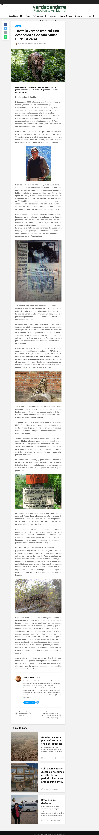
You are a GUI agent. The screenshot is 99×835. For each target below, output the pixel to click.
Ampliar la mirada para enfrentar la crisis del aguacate (51, 740)
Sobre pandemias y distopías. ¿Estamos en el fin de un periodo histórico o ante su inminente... (52, 775)
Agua (27, 16)
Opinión (88, 16)
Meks (51, 831)
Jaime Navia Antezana (47, 758)
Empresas (78, 16)
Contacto (58, 21)
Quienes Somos (45, 21)
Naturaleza (52, 16)
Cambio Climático (66, 16)
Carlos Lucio (45, 789)
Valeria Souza (45, 820)
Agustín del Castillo (21, 43)
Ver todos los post (29, 702)
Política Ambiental (39, 16)
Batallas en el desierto (48, 801)
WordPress (62, 831)
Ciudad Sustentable (16, 16)
